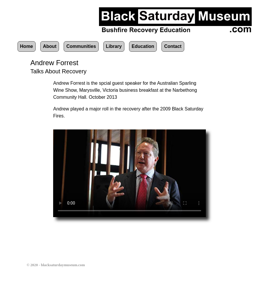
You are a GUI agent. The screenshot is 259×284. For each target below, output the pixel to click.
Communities (81, 46)
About (49, 46)
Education (143, 46)
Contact (173, 46)
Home (26, 46)
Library (114, 46)
